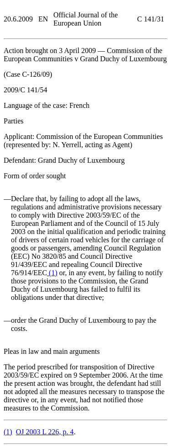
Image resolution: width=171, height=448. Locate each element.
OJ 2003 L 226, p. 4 (45, 432)
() (52, 273)
